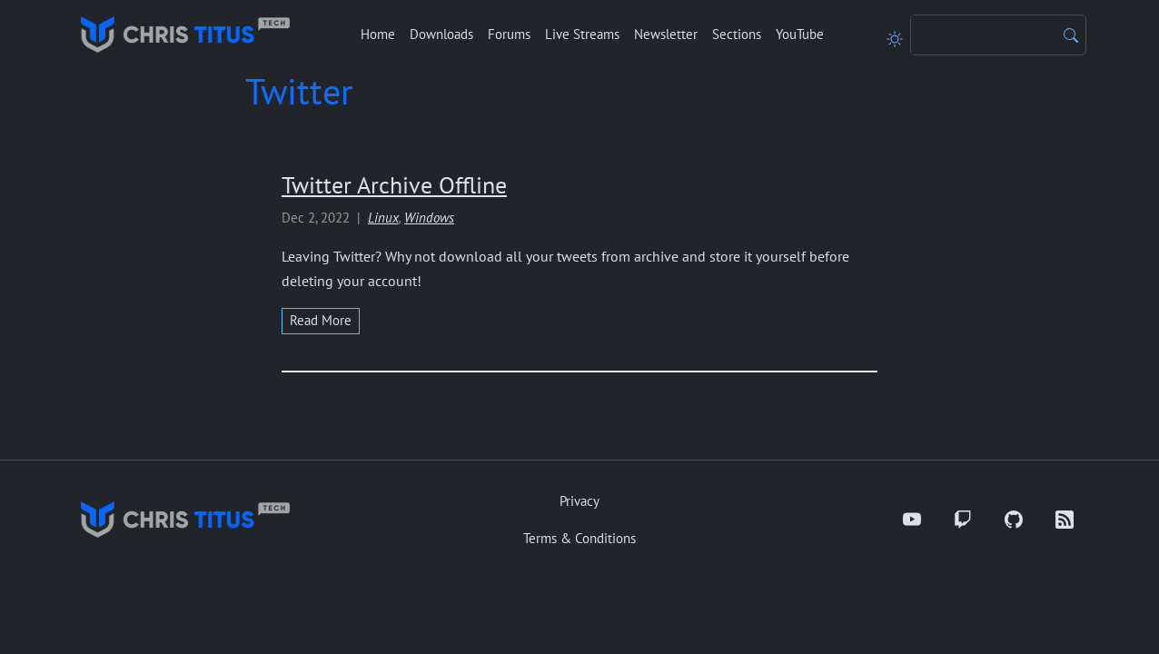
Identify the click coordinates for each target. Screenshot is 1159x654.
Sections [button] (736, 34)
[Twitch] (963, 519)
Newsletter (666, 34)
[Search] (983, 34)
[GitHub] (1013, 519)
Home (378, 34)
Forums (509, 34)
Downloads (441, 34)
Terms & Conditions (579, 538)
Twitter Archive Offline (394, 185)
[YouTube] (912, 519)
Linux (383, 217)
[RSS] (1064, 519)
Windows (429, 217)
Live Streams (582, 34)
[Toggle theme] (895, 34)
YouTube (800, 34)
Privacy (579, 501)
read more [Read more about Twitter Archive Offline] (321, 320)
